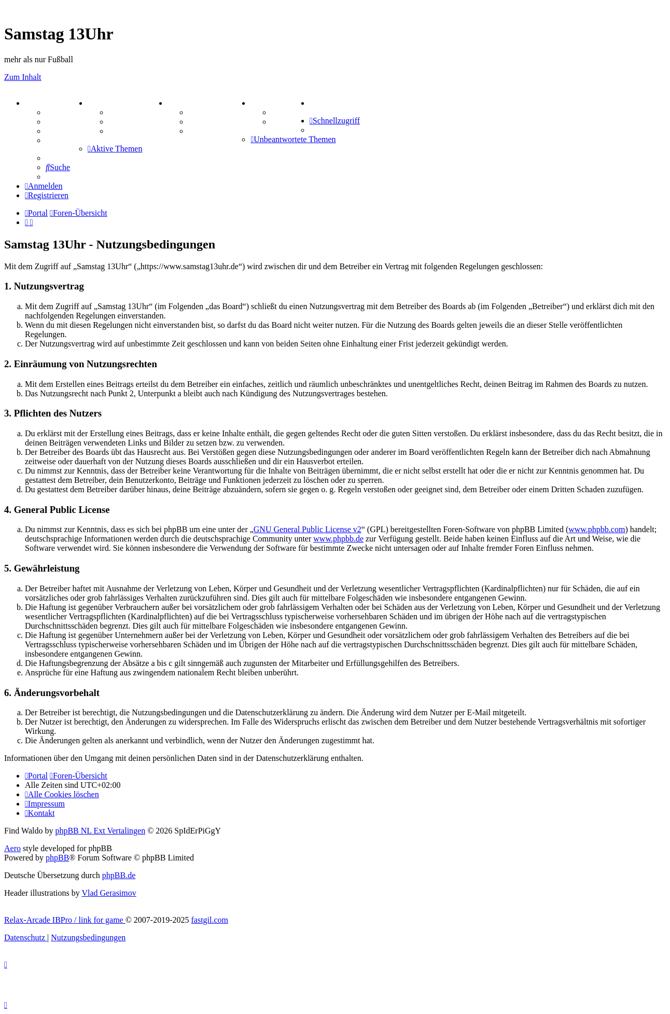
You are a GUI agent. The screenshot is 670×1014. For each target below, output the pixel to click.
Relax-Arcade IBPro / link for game (64, 919)
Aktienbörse (130, 112)
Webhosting (67, 121)
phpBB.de (118, 875)
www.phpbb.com (596, 529)
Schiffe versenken (219, 131)
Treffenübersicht (138, 121)
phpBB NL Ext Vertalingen (100, 830)
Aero (12, 848)
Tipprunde (290, 112)
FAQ (54, 131)
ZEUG (102, 103)
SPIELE (185, 103)
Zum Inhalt (22, 77)
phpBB (57, 857)
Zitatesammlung (137, 131)
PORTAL (45, 103)
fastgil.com (210, 919)
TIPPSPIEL (275, 103)
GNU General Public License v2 (307, 529)
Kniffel (200, 112)
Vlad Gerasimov (108, 892)
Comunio (287, 121)
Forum (58, 112)
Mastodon (63, 140)
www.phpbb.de (338, 538)
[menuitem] (312, 103)
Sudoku (202, 121)
